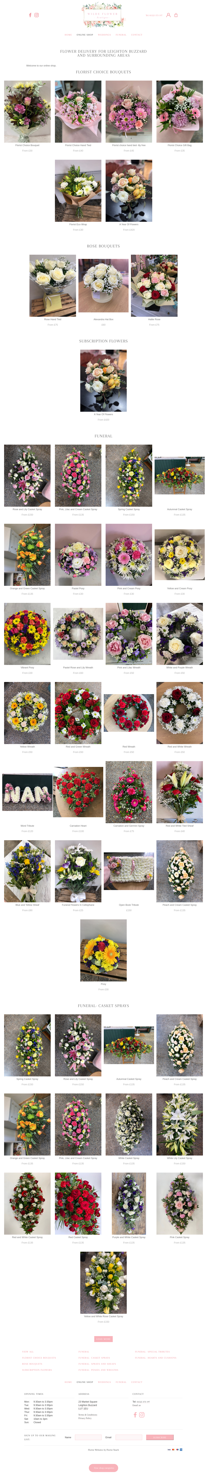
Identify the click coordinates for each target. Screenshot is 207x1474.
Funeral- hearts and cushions (156, 1357)
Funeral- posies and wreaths (98, 1370)
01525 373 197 (155, 15)
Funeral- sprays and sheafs (97, 1364)
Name (68, 1437)
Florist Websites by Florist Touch (103, 1450)
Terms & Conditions (87, 1414)
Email (108, 1437)
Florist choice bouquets (39, 1357)
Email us (137, 1405)
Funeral (84, 1351)
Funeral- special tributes (152, 1351)
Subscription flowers (37, 1370)
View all (28, 1351)
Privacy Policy (84, 1418)
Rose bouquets (32, 1364)
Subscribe (159, 1437)
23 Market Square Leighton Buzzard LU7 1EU (87, 1405)
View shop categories (104, 1468)
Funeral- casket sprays (94, 1357)
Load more (103, 1339)
